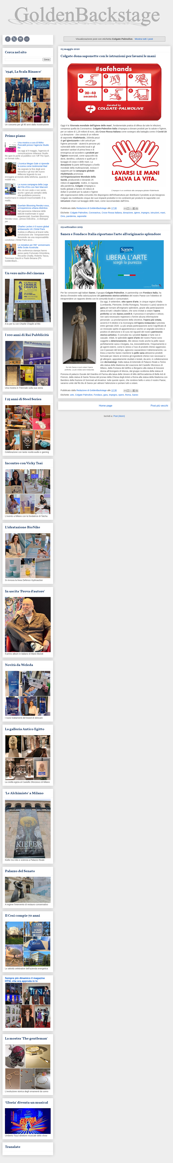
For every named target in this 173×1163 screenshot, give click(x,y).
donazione (128, 212)
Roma (128, 395)
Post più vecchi (159, 405)
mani (162, 212)
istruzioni (155, 212)
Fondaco (98, 395)
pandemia (71, 216)
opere (121, 395)
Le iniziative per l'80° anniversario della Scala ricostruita (34, 246)
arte (72, 395)
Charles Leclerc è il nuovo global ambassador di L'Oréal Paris (33, 227)
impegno (145, 212)
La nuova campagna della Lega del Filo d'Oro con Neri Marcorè (33, 185)
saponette (82, 216)
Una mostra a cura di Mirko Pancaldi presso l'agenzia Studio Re (33, 145)
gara (105, 395)
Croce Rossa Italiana (112, 212)
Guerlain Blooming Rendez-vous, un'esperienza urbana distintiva (33, 206)
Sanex (135, 395)
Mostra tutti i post (144, 39)
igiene (137, 212)
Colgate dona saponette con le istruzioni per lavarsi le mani (108, 56)
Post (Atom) (119, 416)
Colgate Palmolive (79, 212)
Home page (105, 405)
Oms (63, 216)
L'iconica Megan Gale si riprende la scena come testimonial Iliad (33, 164)
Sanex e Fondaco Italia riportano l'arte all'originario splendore (111, 234)
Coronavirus (94, 212)
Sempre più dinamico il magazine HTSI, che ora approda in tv (25, 979)
